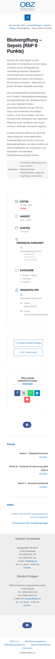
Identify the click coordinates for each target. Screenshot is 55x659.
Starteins (25, 282)
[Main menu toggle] (27, 17)
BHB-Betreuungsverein (15, 645)
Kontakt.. (28, 568)
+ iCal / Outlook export (28, 352)
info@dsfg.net (31, 561)
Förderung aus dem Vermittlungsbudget (30, 523)
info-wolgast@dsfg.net (31, 599)
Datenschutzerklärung (40, 645)
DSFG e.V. (14, 641)
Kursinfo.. (43, 457)
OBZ (23, 25)
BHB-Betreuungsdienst (35, 641)
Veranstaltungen (34, 25)
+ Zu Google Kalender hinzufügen (28, 343)
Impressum (28, 648)
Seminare (25, 279)
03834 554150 (30, 306)
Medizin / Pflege (28, 275)
